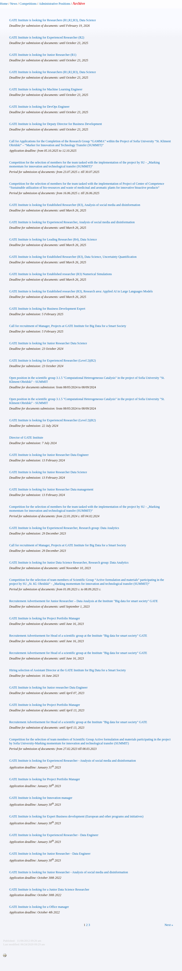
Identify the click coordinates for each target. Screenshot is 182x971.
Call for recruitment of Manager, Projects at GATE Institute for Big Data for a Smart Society (67, 326)
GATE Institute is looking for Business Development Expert (47, 308)
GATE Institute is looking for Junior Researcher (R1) (42, 55)
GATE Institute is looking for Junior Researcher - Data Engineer (49, 853)
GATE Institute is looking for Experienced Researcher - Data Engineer (53, 835)
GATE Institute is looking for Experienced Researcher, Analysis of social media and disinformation (72, 222)
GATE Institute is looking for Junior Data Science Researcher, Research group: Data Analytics (69, 562)
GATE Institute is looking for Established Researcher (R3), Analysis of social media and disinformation (74, 205)
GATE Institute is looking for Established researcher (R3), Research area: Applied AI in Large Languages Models (81, 291)
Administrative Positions (54, 4)
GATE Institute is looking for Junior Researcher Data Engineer (49, 455)
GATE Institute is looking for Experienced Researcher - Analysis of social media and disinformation (72, 760)
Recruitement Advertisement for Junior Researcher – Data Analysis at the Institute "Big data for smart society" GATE (83, 601)
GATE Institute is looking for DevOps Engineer (39, 106)
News (13, 4)
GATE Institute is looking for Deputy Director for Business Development (55, 124)
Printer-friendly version (6, 955)
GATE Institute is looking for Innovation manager (40, 798)
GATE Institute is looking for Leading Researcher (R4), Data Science (53, 239)
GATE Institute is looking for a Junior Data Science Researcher (49, 889)
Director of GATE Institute (26, 437)
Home (4, 4)
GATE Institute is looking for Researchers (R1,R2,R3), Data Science (52, 20)
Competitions (28, 4)
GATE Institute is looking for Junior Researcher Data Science (48, 343)
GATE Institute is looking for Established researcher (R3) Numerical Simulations (60, 274)
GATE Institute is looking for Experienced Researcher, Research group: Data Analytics (64, 528)
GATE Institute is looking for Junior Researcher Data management (51, 489)
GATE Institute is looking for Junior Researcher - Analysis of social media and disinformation (68, 872)
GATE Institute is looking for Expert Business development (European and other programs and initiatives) (76, 816)
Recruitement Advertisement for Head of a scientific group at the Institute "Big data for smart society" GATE (78, 635)
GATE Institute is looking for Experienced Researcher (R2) (46, 37)
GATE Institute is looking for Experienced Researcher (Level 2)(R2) (52, 360)
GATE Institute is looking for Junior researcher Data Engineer (48, 687)
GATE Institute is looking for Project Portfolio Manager (44, 618)
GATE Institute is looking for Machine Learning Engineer (45, 89)
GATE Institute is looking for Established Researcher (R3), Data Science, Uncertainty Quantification (72, 257)
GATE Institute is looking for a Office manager (39, 907)
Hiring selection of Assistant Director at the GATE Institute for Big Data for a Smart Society (67, 670)
